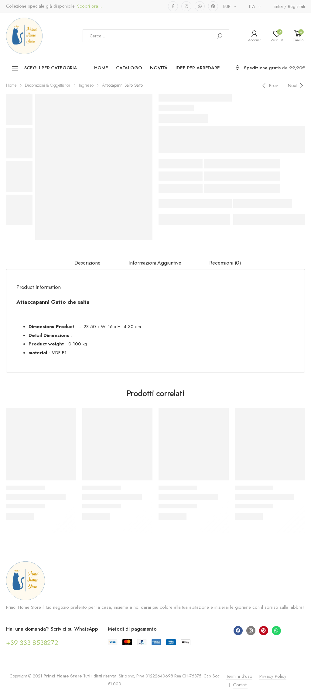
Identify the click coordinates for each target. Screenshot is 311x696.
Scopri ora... (89, 6)
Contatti (240, 684)
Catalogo (129, 67)
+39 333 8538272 (32, 642)
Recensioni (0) (225, 263)
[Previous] (269, 85)
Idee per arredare (198, 67)
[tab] (87, 263)
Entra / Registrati (289, 6)
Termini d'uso (239, 676)
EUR (227, 6)
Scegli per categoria (44, 68)
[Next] (296, 85)
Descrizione (87, 263)
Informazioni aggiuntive (154, 263)
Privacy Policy (272, 676)
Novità (159, 67)
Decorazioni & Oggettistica (47, 85)
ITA (252, 6)
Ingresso (86, 85)
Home (101, 67)
